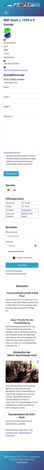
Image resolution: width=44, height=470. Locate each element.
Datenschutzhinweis (12, 152)
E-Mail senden (11, 174)
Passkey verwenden (22, 258)
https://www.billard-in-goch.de (16, 70)
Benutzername (11, 232)
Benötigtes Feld (10, 83)
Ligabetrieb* (26, 210)
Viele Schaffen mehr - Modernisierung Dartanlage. (19, 433)
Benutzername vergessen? (16, 274)
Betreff (7, 107)
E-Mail (7, 97)
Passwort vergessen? (14, 271)
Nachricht (8, 116)
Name (7, 87)
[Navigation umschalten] (6, 13)
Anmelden (22, 265)
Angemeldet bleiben (16, 251)
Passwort (9, 242)
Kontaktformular (22, 462)
